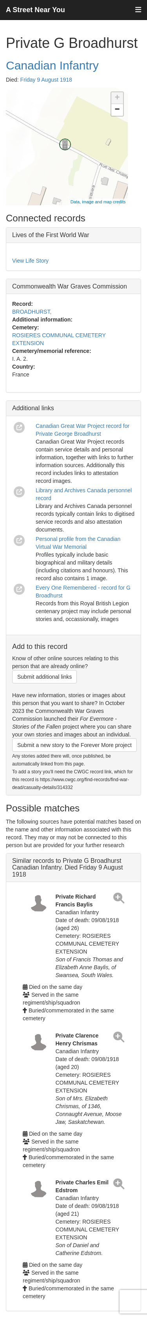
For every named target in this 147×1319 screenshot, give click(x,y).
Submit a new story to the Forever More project (74, 745)
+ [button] (117, 98)
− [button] (117, 110)
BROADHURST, (31, 312)
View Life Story (30, 261)
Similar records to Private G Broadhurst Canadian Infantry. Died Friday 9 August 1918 (67, 867)
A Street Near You (35, 10)
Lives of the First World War (50, 235)
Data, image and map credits (98, 201)
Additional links (33, 408)
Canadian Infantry (52, 65)
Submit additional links (44, 677)
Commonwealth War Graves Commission (69, 286)
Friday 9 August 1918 (46, 80)
